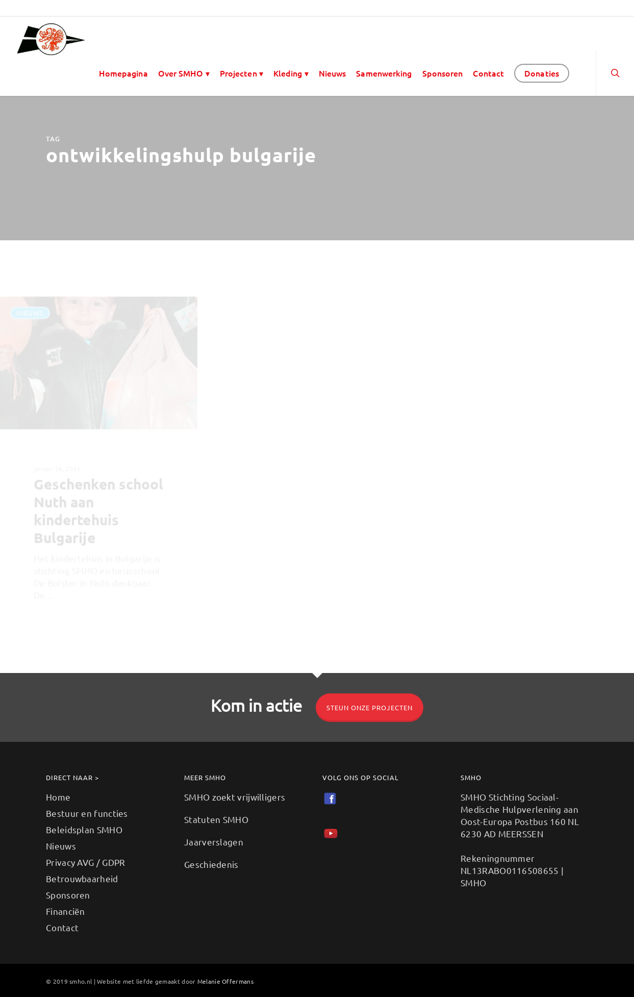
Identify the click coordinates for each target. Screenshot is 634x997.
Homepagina (123, 73)
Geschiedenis (211, 864)
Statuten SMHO (216, 819)
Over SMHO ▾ (184, 73)
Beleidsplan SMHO (84, 829)
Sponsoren (442, 73)
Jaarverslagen (213, 841)
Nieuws (332, 73)
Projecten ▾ (241, 73)
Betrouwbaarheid (82, 878)
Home (58, 796)
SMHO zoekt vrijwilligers (234, 796)
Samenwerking (384, 73)
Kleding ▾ (291, 73)
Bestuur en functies (87, 813)
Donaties (541, 73)
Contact (488, 73)
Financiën (65, 911)
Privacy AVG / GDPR (85, 862)
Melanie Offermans (225, 981)
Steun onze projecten (369, 707)
